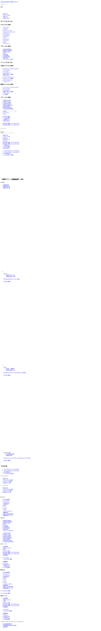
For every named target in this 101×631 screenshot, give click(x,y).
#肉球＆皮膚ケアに (10, 370)
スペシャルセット (7, 80)
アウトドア (6, 40)
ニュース (5, 140)
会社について (6, 18)
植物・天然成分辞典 (8, 513)
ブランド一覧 (6, 15)
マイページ (6, 112)
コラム (5, 509)
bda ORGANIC (6, 56)
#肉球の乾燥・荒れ (10, 276)
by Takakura (6, 55)
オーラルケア (6, 34)
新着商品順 (6, 185)
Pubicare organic (7, 51)
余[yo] (4, 52)
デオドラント (6, 33)
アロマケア (6, 36)
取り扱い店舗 (6, 116)
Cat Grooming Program (8, 108)
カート (5, 114)
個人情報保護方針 (7, 624)
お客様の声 (6, 503)
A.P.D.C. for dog (7, 100)
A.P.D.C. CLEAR (7, 102)
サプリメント (6, 93)
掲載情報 (5, 512)
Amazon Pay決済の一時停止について (9, 1)
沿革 (4, 549)
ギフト (5, 41)
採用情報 (5, 555)
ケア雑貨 (5, 94)
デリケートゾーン (7, 30)
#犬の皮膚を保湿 (10, 454)
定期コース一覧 (7, 482)
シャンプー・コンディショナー (11, 68)
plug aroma (5, 57)
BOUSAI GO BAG (7, 107)
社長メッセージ (7, 547)
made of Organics (7, 49)
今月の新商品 (6, 499)
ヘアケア (5, 29)
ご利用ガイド (6, 119)
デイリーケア (6, 70)
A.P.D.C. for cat (6, 101)
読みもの (5, 16)
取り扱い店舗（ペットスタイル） (11, 124)
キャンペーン (6, 501)
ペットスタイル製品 (5, 593)
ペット (5, 506)
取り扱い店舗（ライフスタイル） (11, 123)
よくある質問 (6, 117)
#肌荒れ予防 (9, 455)
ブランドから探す (7, 481)
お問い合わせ (6, 120)
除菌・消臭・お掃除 (8, 74)
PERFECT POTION (7, 50)
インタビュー (6, 502)
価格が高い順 (6, 186)
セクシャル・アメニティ (9, 31)
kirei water (5, 54)
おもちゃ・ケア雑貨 (8, 78)
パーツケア (6, 71)
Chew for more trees (7, 105)
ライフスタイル (7, 150)
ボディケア (6, 27)
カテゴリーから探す (8, 480)
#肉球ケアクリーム (10, 275)
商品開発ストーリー (8, 515)
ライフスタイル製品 (5, 590)
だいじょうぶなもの (8, 59)
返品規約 (5, 626)
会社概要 (5, 546)
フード (5, 37)
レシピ (5, 508)
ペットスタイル (15, 150)
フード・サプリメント (8, 77)
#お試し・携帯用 (10, 368)
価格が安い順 (6, 187)
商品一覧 (5, 13)
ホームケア (6, 39)
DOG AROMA (6, 106)
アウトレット (6, 43)
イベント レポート (7, 511)
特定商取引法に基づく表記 (9, 625)
